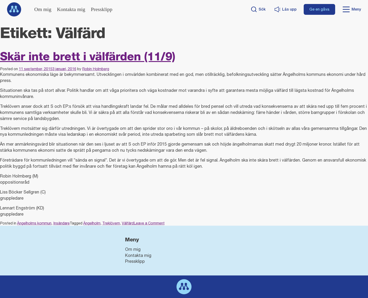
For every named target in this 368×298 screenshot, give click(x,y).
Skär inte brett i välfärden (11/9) (87, 56)
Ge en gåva (319, 9)
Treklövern (111, 223)
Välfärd (128, 223)
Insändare (61, 223)
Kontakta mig (71, 9)
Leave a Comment (149, 223)
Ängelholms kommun (34, 223)
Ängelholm (91, 223)
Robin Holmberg (95, 69)
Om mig (42, 9)
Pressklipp (101, 9)
